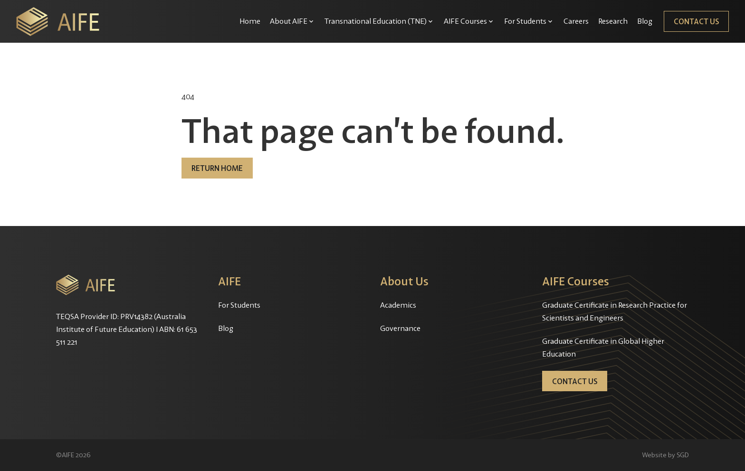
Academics (398, 305)
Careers (576, 21)
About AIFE (288, 21)
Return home (217, 168)
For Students (525, 21)
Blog (644, 21)
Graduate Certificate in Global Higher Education (603, 347)
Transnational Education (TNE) (376, 21)
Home (249, 21)
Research (613, 21)
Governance (400, 328)
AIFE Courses (465, 21)
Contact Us (696, 21)
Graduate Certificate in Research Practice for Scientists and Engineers (614, 311)
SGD (683, 455)
